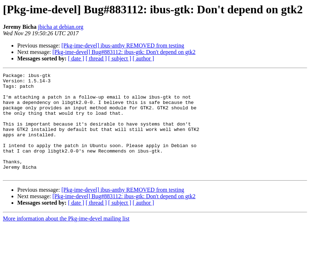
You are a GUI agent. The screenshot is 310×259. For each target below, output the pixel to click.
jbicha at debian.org (60, 27)
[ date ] (76, 58)
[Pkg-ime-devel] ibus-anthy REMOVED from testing (122, 45)
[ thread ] (96, 58)
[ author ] (143, 58)
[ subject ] (119, 58)
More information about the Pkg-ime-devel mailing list (66, 239)
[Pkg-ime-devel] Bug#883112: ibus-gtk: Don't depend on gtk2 (124, 52)
